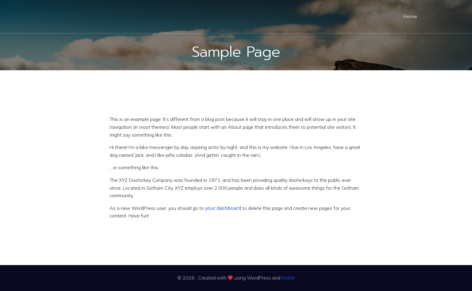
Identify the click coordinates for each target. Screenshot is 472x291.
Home (410, 16)
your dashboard (223, 208)
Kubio (288, 277)
